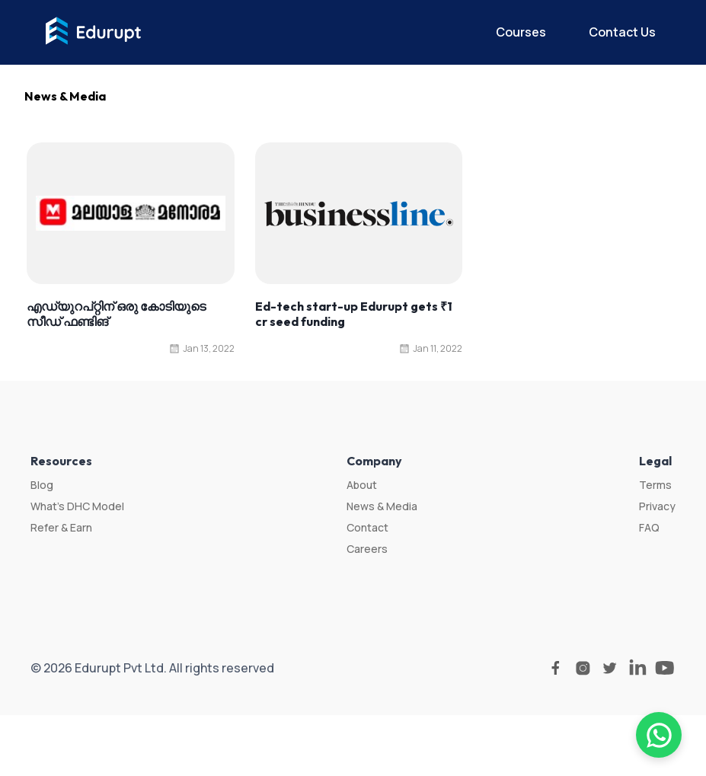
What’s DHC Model (77, 506)
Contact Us (622, 32)
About (362, 484)
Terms (655, 484)
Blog (41, 484)
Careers (367, 548)
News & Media (382, 506)
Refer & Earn (61, 527)
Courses (521, 32)
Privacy (657, 506)
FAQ (649, 527)
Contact (367, 527)
